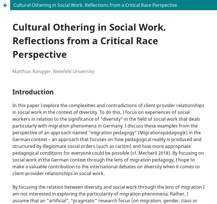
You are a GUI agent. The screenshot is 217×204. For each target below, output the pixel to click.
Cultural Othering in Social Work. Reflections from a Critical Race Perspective (95, 5)
